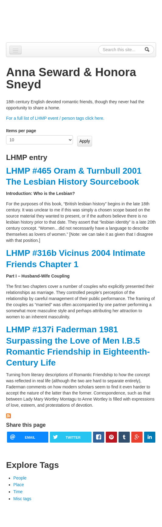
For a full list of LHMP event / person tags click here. (55, 118)
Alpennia (37, 20)
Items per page (21, 130)
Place (18, 484)
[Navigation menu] (15, 50)
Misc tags (22, 498)
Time (18, 491)
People (20, 478)
